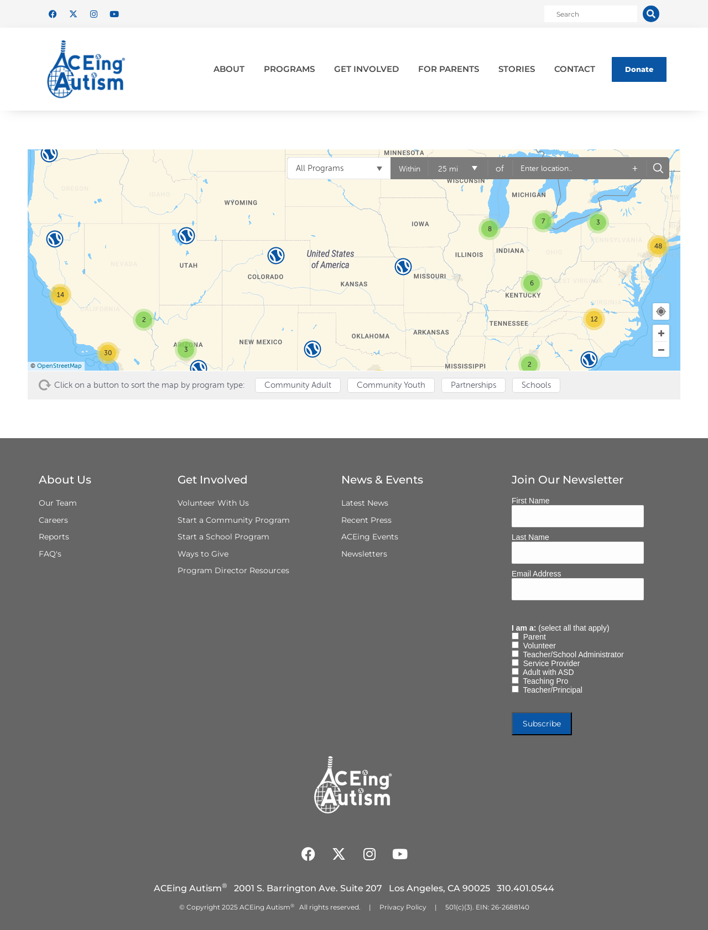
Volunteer (537, 645)
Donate (639, 69)
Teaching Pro (543, 681)
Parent (532, 636)
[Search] (651, 14)
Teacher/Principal (550, 689)
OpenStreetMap (59, 366)
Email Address (536, 573)
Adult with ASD (546, 672)
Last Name (530, 537)
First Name (530, 500)
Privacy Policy (402, 907)
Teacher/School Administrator (571, 654)
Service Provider (549, 663)
